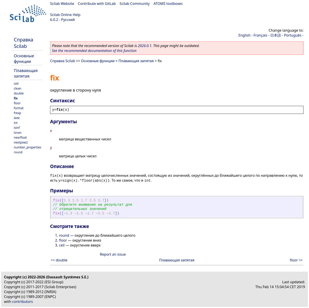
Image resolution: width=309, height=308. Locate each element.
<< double (59, 260)
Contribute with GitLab (97, 3)
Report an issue (113, 254)
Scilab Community (135, 3)
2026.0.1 (144, 45)
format (19, 108)
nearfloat (20, 137)
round (18, 152)
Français (260, 35)
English (244, 35)
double (19, 93)
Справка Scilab (23, 42)
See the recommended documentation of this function (94, 50)
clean (17, 88)
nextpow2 (21, 142)
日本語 (275, 35)
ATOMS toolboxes (168, 3)
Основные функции (24, 58)
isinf (17, 127)
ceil (16, 83)
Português (292, 35)
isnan (17, 132)
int (16, 123)
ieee (17, 118)
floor (17, 103)
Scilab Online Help (65, 14)
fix (16, 98)
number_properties (27, 147)
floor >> (296, 260)
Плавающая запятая (26, 73)
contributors (22, 301)
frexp (17, 113)
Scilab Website (62, 3)
